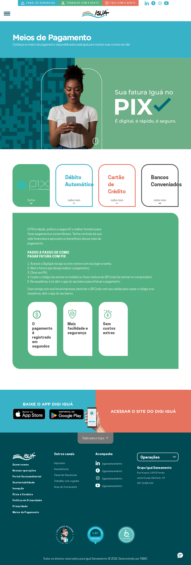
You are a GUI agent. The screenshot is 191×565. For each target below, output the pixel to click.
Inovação (18, 488)
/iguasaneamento (109, 463)
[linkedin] (147, 2)
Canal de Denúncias (65, 474)
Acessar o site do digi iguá (143, 411)
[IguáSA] (95, 13)
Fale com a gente (120, 3)
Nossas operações (24, 470)
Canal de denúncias (38, 3)
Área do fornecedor (65, 486)
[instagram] (160, 2)
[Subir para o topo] (95, 438)
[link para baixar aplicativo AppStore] (29, 414)
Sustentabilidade (23, 482)
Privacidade (20, 506)
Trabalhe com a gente (80, 3)
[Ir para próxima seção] (95, 140)
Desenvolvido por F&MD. (133, 558)
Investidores (61, 469)
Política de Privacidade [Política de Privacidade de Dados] (27, 500)
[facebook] (153, 2)
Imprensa (59, 463)
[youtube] (166, 2)
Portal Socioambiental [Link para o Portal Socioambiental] (26, 476)
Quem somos (20, 464)
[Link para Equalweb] (95, 535)
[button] (180, 555)
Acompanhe (104, 454)
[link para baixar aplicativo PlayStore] (66, 414)
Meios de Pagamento (25, 512)
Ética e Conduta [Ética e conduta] (22, 494)
